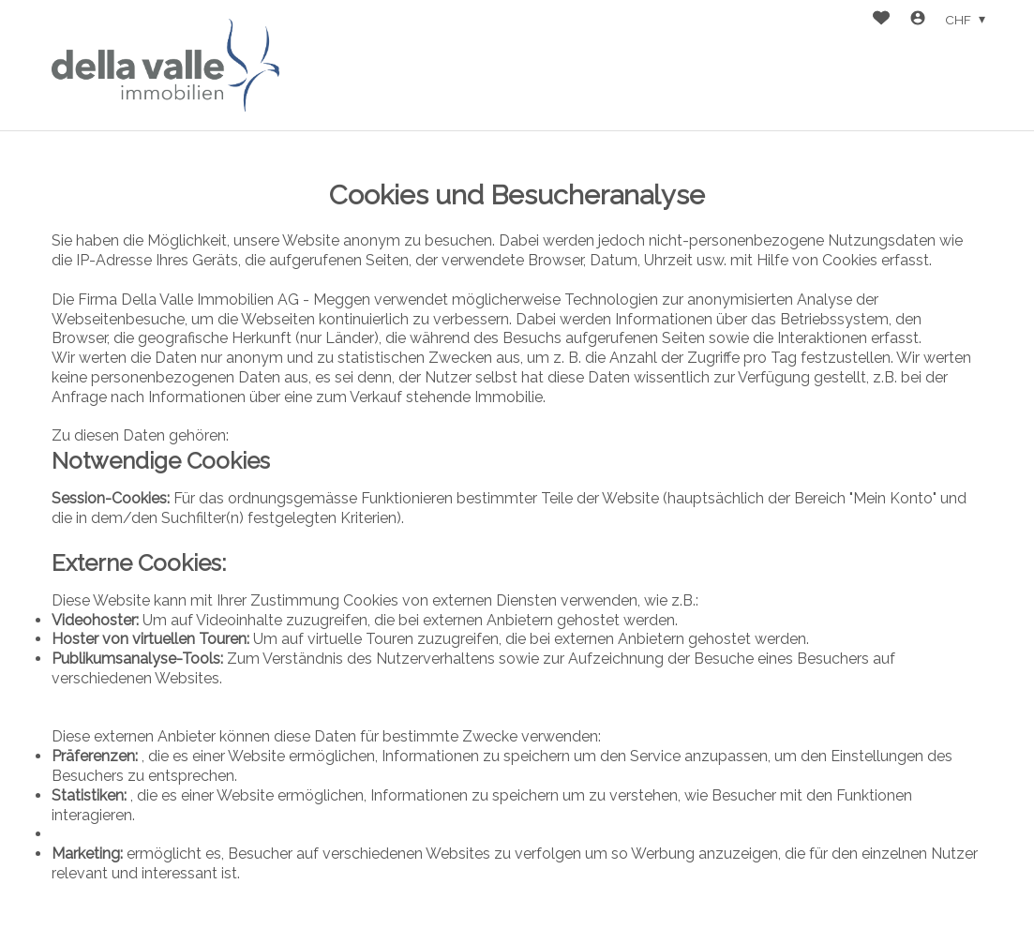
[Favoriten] (881, 20)
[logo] (165, 65)
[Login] (917, 20)
